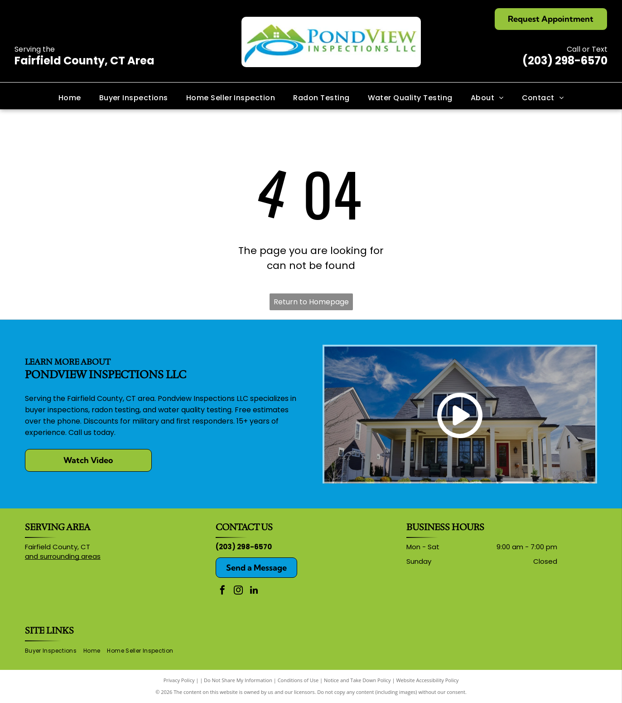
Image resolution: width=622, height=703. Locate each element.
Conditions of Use (298, 680)
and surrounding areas (63, 556)
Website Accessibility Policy (427, 680)
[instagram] (238, 591)
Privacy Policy (179, 680)
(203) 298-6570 (565, 60)
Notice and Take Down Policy (357, 680)
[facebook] (222, 591)
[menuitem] (69, 97)
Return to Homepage (311, 302)
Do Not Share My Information (238, 680)
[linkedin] (254, 591)
